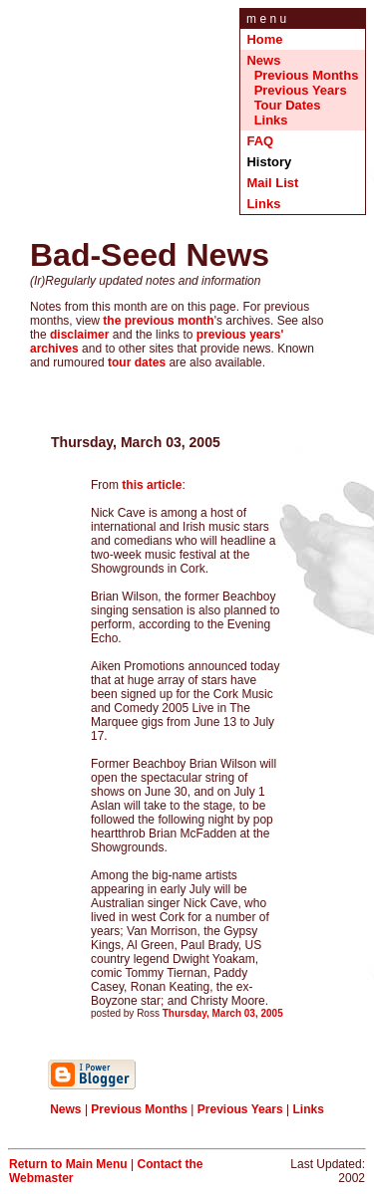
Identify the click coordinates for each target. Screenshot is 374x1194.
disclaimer (79, 335)
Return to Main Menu (68, 1164)
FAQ (259, 140)
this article (152, 485)
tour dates (137, 362)
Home (264, 39)
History (270, 161)
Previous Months (306, 75)
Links (271, 120)
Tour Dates (287, 105)
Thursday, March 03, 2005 (223, 1013)
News (263, 60)
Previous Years (300, 90)
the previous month (158, 321)
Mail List (272, 182)
